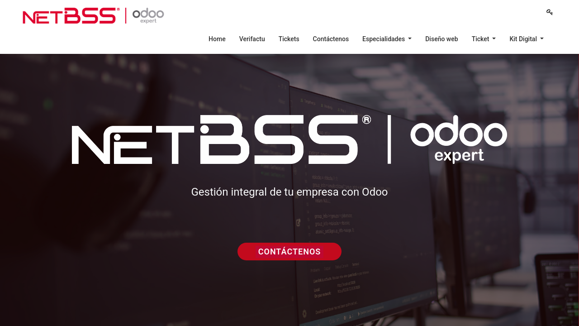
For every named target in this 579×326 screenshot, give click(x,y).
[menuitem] (217, 39)
